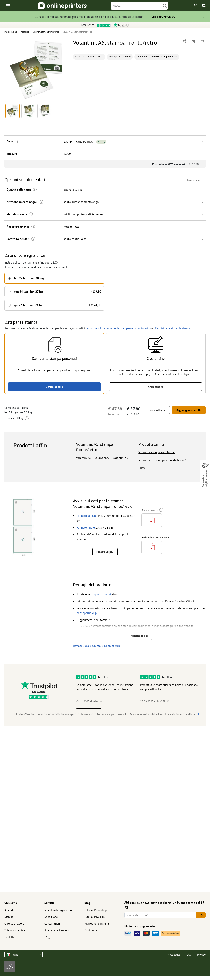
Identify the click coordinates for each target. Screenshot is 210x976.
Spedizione (51, 917)
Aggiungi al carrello (188, 410)
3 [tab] (138, 709)
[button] (36, 70)
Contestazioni (52, 923)
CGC (188, 954)
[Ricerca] (136, 6)
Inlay (141, 467)
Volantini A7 (102, 457)
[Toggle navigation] (8, 5)
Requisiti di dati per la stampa (172, 328)
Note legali (174, 954)
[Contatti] (9, 966)
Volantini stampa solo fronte (156, 452)
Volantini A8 (83, 457)
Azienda (9, 910)
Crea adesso (155, 386)
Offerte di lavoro (14, 923)
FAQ (46, 937)
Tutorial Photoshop (95, 910)
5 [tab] (187, 709)
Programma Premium (56, 930)
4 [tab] (162, 709)
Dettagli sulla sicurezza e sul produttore (157, 56)
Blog (87, 903)
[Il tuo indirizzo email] (160, 915)
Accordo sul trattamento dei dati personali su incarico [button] (118, 328)
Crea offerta (155, 410)
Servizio (49, 903)
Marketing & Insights (96, 923)
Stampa (8, 917)
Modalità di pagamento (58, 910)
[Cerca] (164, 5)
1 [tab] (88, 709)
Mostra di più (105, 551)
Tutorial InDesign (94, 917)
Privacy (201, 954)
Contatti (9, 937)
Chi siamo (10, 903)
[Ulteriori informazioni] (17, 141)
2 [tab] (113, 709)
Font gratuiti (91, 930)
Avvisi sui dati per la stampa (89, 56)
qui (197, 715)
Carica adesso (54, 386)
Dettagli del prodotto (120, 56)
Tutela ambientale (15, 930)
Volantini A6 (120, 457)
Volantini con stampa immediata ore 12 (163, 459)
